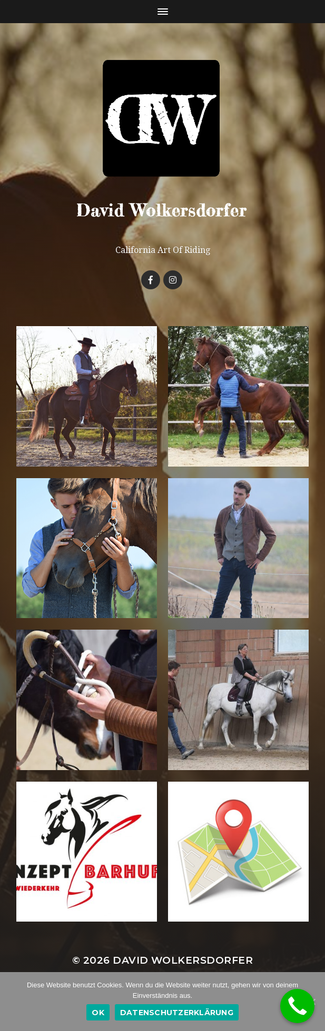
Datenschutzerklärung (176, 1012)
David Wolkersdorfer (183, 960)
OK (98, 1012)
